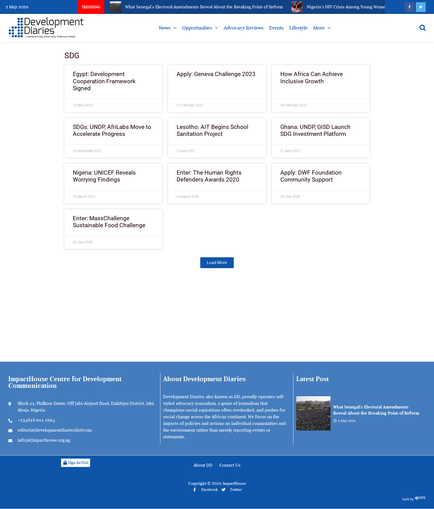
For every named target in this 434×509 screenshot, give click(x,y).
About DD (203, 465)
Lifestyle (298, 28)
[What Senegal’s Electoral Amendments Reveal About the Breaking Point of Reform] (313, 413)
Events (276, 28)
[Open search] (422, 27)
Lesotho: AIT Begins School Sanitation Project (212, 130)
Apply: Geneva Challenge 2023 (216, 74)
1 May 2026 (344, 420)
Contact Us (229, 465)
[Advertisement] (217, 320)
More (319, 28)
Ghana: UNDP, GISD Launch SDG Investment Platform (315, 130)
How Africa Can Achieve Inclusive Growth (311, 77)
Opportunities (197, 28)
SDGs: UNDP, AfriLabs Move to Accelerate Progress (112, 130)
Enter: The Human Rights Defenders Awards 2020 (209, 176)
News (164, 28)
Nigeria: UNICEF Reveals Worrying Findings (104, 176)
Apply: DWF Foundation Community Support (311, 176)
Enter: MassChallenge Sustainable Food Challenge (109, 222)
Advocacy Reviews (244, 28)
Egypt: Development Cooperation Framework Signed (104, 81)
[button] (217, 262)
